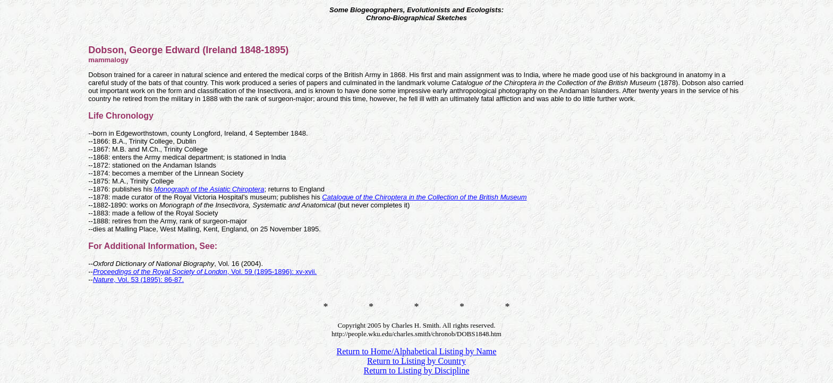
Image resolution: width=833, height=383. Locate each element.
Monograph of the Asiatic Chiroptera (209, 189)
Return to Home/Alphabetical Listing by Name (417, 351)
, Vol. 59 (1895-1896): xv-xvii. (205, 272)
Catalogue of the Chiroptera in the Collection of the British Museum (424, 197)
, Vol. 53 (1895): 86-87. (138, 280)
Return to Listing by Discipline (416, 370)
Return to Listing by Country (416, 360)
